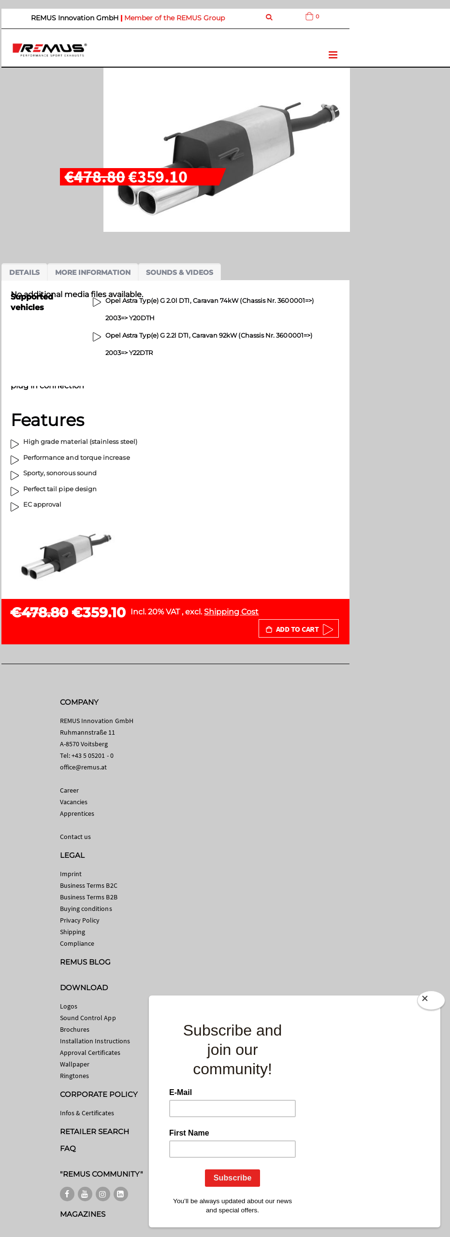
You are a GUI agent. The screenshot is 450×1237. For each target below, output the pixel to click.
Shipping (73, 931)
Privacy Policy (80, 920)
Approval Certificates (90, 1052)
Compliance (77, 943)
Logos (68, 1006)
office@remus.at (83, 767)
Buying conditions (86, 908)
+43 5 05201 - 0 (93, 755)
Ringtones (74, 1075)
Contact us (75, 836)
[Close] (431, 1002)
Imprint (71, 873)
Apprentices (77, 813)
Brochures (75, 1029)
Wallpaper (75, 1064)
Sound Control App (88, 1017)
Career (69, 790)
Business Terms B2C (88, 885)
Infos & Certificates (87, 1113)
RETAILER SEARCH (95, 1131)
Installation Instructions (95, 1041)
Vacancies (74, 801)
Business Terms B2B (88, 897)
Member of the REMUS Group (174, 18)
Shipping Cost (231, 611)
